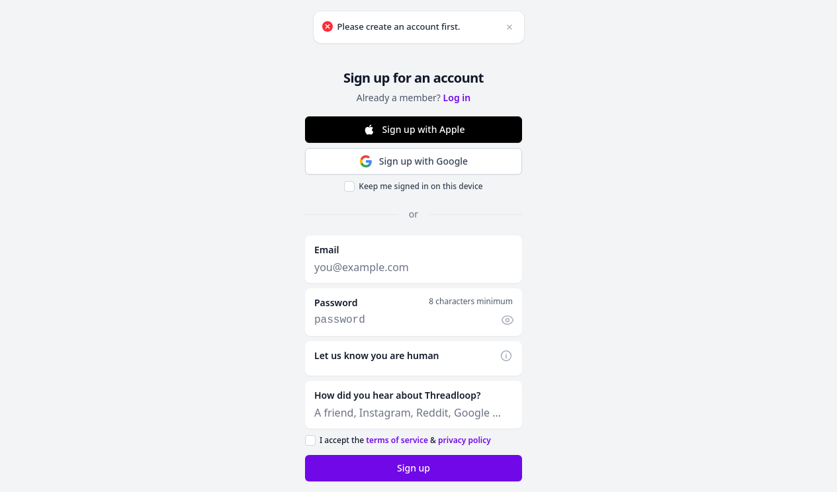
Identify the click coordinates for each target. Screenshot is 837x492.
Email (326, 249)
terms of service (397, 440)
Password (335, 302)
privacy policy (464, 440)
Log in (457, 97)
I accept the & (405, 440)
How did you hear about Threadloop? (397, 395)
